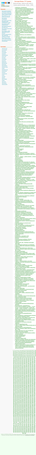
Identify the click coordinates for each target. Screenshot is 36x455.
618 (26, 408)
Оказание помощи (19, 282)
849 (26, 430)
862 (30, 432)
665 (32, 412)
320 (24, 378)
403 (14, 387)
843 (14, 430)
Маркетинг (4, 61)
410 (28, 387)
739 (26, 420)
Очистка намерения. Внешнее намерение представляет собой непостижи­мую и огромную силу (24, 175)
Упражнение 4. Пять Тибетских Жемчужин (24, 11)
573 (24, 403)
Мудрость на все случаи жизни (21, 17)
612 (14, 408)
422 (30, 388)
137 (32, 360)
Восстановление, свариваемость (22, 305)
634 (14, 410)
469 (14, 393)
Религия (3, 72)
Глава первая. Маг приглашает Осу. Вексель (24, 161)
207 (18, 367)
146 (28, 361)
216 (14, 368)
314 (34, 377)
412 (32, 387)
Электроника (4, 84)
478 (32, 393)
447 (14, 391)
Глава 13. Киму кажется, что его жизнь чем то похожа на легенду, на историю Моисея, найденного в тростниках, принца (25, 94)
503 (16, 397)
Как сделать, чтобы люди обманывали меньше (6, 31)
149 (34, 361)
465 (28, 392)
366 (28, 383)
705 (24, 416)
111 (24, 358)
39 (21, 352)
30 (30, 351)
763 (30, 422)
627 (22, 409)
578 (34, 403)
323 (30, 378)
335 (32, 379)
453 (26, 391)
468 (34, 392)
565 (30, 402)
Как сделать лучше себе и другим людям (6, 38)
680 (18, 414)
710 (34, 416)
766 (14, 423)
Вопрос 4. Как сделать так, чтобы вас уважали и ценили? (6, 35)
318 (20, 378)
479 (34, 393)
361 (18, 383)
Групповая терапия (19, 148)
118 (16, 359)
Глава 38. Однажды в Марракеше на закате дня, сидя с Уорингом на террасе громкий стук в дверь (25, 193)
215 (34, 367)
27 (26, 351)
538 (20, 400)
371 (16, 384)
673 (26, 413)
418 (22, 388)
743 (34, 420)
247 (32, 371)
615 (20, 408)
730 (30, 418)
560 (20, 402)
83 (19, 355)
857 (20, 432)
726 (22, 418)
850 (28, 430)
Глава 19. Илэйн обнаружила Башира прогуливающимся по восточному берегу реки (25, 28)
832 (14, 429)
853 (34, 430)
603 (18, 406)
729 (28, 418)
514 (16, 398)
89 (29, 355)
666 (34, 412)
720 (32, 417)
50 (15, 353)
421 (28, 388)
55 (22, 353)
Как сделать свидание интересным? (6, 41)
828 (28, 428)
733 (14, 420)
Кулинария (4, 59)
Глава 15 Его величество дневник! (22, 115)
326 (14, 379)
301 (30, 376)
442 (26, 390)
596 (26, 405)
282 (14, 375)
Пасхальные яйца (19, 312)
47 (33, 352)
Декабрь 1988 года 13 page (21, 23)
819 (32, 427)
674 (28, 413)
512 (34, 397)
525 (16, 399)
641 (28, 410)
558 (16, 402)
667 (14, 413)
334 (30, 379)
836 (22, 429)
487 (28, 395)
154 (22, 362)
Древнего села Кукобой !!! (20, 47)
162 (16, 363)
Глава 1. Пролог (18, 83)
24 (21, 351)
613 (16, 408)
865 (23, 433)
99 (22, 356)
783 (26, 424)
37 (18, 352)
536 (16, 400)
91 (32, 355)
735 (18, 420)
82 (18, 355)
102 (28, 356)
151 (16, 362)
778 (16, 424)
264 (22, 373)
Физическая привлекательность (22, 102)
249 (14, 372)
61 (32, 353)
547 (16, 401)
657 (16, 412)
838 (26, 429)
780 (20, 424)
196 (18, 366)
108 (18, 358)
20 (15, 351)
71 (24, 354)
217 (16, 368)
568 (14, 403)
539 (22, 400)
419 (24, 388)
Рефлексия (17, 246)
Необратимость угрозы (20, 182)
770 (22, 423)
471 (18, 393)
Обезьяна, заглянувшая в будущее (22, 145)
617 (24, 408)
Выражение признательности (21, 237)
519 (26, 398)
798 (34, 425)
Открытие (17, 151)
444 (30, 390)
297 (22, 376)
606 (24, 406)
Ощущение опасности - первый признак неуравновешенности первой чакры (23, 274)
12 (26, 350)
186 (20, 365)
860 (26, 432)
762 (28, 422)
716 (24, 417)
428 (20, 389)
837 (24, 429)
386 (24, 385)
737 (22, 420)
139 (14, 361)
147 (30, 361)
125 (30, 359)
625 (18, 409)
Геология (4, 53)
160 (34, 362)
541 (26, 400)
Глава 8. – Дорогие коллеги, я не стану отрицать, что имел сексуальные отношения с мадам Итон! (25, 262)
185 (18, 365)
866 (25, 433)
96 (17, 356)
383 (18, 385)
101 (26, 356)
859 (24, 432)
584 (24, 404)
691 (18, 415)
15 (30, 350)
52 (18, 353)
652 (28, 411)
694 (24, 415)
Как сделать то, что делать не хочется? (6, 16)
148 (32, 361)
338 (16, 380)
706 (26, 416)
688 (34, 414)
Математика (4, 63)
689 (14, 415)
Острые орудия (18, 108)
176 (22, 364)
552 (26, 401)
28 (27, 351)
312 (30, 377)
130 (18, 360)
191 (30, 365)
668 (16, 413)
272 (16, 374)
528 (22, 399)
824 (20, 428)
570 (18, 403)
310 (26, 377)
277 (26, 374)
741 (30, 420)
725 (20, 418)
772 (26, 423)
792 (22, 425)
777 (14, 424)
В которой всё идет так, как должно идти (24, 121)
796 (30, 425)
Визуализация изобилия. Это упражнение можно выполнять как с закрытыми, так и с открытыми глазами (25, 68)
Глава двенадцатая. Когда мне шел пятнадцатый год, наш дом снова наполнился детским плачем (25, 110)
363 (22, 383)
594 (22, 405)
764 (32, 422)
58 (27, 353)
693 (22, 415)
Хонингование (18, 337)
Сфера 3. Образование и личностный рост (24, 289)
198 (22, 366)
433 (30, 389)
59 (29, 353)
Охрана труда (5, 67)
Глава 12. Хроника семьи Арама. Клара (23, 106)
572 (22, 403)
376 (26, 384)
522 (32, 398)
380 (34, 384)
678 (14, 414)
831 (34, 428)
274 (20, 374)
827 (26, 428)
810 (14, 427)
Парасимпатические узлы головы (22, 99)
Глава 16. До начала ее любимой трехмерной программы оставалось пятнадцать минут (25, 172)
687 (32, 414)
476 (28, 393)
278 (28, 374)
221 (24, 368)
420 (26, 388)
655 (34, 411)
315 (14, 378)
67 (18, 354)
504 (18, 397)
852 (32, 430)
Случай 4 (17, 122)
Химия (3, 80)
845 (18, 430)
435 (34, 389)
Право (3, 68)
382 (16, 385)
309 (24, 377)
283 (16, 375)
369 (34, 383)
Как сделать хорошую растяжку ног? (6, 27)
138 (34, 360)
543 (30, 400)
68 (19, 354)
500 (32, 396)
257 (30, 372)
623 (14, 409)
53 (19, 353)
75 (30, 354)
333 (28, 379)
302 (32, 376)
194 (14, 366)
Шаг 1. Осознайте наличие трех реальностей (25, 295)
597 (28, 405)
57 (26, 353)
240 (18, 371)
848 (24, 430)
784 (28, 424)
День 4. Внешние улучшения (21, 152)
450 (20, 391)
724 (18, 418)
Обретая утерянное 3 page (21, 284)
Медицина (4, 64)
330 (22, 379)
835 (20, 429)
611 (34, 406)
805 (26, 426)
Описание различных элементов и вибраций (24, 195)
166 (24, 363)
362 (20, 383)
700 (14, 416)
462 (22, 392)
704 (22, 416)
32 (33, 351)
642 (30, 410)
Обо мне (17, 238)
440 (22, 390)
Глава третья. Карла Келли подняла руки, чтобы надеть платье (24, 113)
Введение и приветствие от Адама (23, 277)
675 (30, 413)
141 (18, 361)
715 (22, 417)
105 (34, 356)
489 (32, 395)
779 (18, 424)
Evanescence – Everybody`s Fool (22, 235)
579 (14, 404)
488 (30, 395)
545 (34, 400)
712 (16, 417)
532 (30, 399)
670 (20, 413)
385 (22, 385)
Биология (4, 51)
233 (26, 370)
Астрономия (4, 49)
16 (32, 350)
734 (16, 420)
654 (32, 411)
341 (22, 380)
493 (18, 396)
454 (28, 391)
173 (16, 364)
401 (32, 386)
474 (24, 393)
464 (26, 392)
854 (14, 432)
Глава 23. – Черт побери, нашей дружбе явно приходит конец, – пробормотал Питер (25, 30)
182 (34, 364)
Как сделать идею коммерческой (5, 24)
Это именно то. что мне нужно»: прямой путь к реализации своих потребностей (25, 164)
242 (22, 371)
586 (28, 404)
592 (18, 405)
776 (34, 423)
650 (24, 411)
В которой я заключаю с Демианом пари (23, 116)
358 (34, 381)
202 (30, 366)
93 (35, 355)
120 (20, 359)
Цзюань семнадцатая (19, 336)
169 (30, 363)
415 (16, 388)
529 (24, 399)
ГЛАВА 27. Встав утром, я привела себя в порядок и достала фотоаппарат (24, 13)
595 (24, 405)
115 (32, 358)
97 (18, 356)
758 (20, 422)
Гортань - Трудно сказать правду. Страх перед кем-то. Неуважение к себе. (25, 59)
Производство (5, 69)
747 (20, 421)
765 (34, 422)
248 (34, 371)
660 (22, 412)
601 (14, 406)
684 (26, 414)
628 (24, 409)
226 (34, 368)
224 (30, 368)
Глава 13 (17, 197)
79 (13, 355)
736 (20, 420)
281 (34, 374)
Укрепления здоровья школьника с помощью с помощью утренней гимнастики (25, 136)
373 (20, 384)
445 (32, 390)
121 (22, 359)
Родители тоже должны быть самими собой (24, 253)
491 (14, 396)
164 (20, 363)
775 (32, 423)
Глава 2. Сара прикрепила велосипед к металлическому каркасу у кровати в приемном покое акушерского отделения (25, 42)
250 (16, 372)
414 (14, 388)
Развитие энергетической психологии (23, 297)
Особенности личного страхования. (23, 84)
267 (28, 373)
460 (18, 392)
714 (20, 417)
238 (14, 371)
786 (32, 424)
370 (14, 384)
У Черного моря (18, 50)
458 (14, 392)
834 (18, 429)
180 (30, 364)
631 (30, 409)
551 (24, 401)
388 (28, 385)
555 (32, 401)
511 (32, 397)
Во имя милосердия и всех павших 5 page (24, 25)
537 (18, 400)
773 (28, 423)
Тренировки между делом (20, 281)
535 (14, 400)
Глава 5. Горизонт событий (21, 81)
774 (30, 423)
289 (28, 375)
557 (14, 402)
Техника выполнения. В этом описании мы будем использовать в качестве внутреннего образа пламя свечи (25, 232)
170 (32, 363)
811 (16, 427)
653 (30, 411)
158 (30, 362)
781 (22, 424)
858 (22, 432)
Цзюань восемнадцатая (20, 334)
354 (26, 381)
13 (27, 350)
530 (26, 399)
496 (24, 396)
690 (16, 415)
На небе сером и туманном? (21, 252)
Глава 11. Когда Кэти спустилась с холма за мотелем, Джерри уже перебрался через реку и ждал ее (25, 154)
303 (34, 376)
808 (32, 426)
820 (34, 427)
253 (22, 372)
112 (26, 358)
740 (28, 420)
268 (30, 373)
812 (18, 427)
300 (28, 376)
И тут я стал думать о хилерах (22, 266)
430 (24, 389)
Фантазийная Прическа (20, 40)
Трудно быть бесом (19, 105)
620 (30, 408)
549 (20, 401)
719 (30, 417)
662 (26, 412)
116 (34, 358)
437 (16, 390)
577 (32, 403)
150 (14, 362)
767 (16, 423)
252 (20, 372)
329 (20, 379)
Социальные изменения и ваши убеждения (24, 48)
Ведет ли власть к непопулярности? (23, 327)
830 (32, 428)
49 (13, 353)
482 (18, 395)
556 (34, 401)
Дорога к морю (18, 302)
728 (26, 418)
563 (26, 402)
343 (26, 380)
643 (32, 410)
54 (21, 353)
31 (32, 351)
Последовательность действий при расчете (25, 85)
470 (16, 393)
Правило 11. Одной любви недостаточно (24, 256)
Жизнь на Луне (18, 86)
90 (30, 355)
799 (14, 426)
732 (34, 418)
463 (24, 392)
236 (32, 370)
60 (30, 353)
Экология (4, 81)
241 (20, 371)
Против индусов (18, 159)
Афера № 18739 (18, 149)
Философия (4, 79)
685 (28, 414)
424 (34, 388)
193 (34, 365)
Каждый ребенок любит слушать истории (24, 188)
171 (34, 363)
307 (20, 377)
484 (22, 395)
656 (14, 412)
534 (34, 399)
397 (24, 386)
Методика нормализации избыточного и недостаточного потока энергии (24, 132)
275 (22, 374)
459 (16, 392)
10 (22, 350)
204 (34, 366)
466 (30, 392)
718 (28, 417)
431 (26, 389)
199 (24, 366)
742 (32, 420)
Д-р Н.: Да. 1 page (19, 98)
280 (32, 374)
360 (16, 383)
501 (34, 396)
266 (26, 373)
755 (14, 422)
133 (24, 360)
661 (24, 412)
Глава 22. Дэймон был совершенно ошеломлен (25, 245)
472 (20, 393)
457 (34, 391)
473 (22, 393)
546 (14, 401)
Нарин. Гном (17, 16)
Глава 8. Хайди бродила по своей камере (23, 103)
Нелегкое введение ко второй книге (23, 222)
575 (28, 403)
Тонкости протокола (19, 204)
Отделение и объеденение (21, 7)
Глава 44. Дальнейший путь (21, 324)
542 (28, 400)
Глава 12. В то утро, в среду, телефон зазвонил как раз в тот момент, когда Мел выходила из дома (24, 56)
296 (20, 376)
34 (13, 352)
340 (20, 380)
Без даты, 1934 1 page (20, 104)
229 (18, 370)
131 (20, 360)
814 (22, 427)
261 (16, 373)
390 (32, 385)
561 (22, 402)
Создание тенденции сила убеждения (23, 34)
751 (28, 421)
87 (26, 355)
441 (24, 390)
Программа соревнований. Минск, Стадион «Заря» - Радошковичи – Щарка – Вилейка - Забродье (24, 45)
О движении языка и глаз (20, 338)
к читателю (17, 276)
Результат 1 (18, 158)
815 (24, 427)
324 (32, 378)
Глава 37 (17, 241)
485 (24, 395)
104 (32, 356)
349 (16, 381)
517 (22, 398)
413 (34, 387)
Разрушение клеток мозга (20, 290)
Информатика (5, 55)
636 (18, 410)
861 (28, 432)
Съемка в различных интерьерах (22, 142)
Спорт (3, 75)
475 (26, 393)
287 (24, 375)
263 (20, 373)
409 (26, 387)
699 (34, 415)
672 (24, 413)
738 (24, 420)
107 (16, 358)
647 (18, 411)
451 (22, 391)
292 (34, 375)
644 (34, 410)
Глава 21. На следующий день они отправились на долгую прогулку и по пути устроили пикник (25, 53)
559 (18, 402)
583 (22, 404)
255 (26, 372)
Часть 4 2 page (18, 258)
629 (26, 409)
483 (20, 395)
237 (34, 370)
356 (30, 381)
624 (16, 409)
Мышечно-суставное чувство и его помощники (25, 339)
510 (30, 397)
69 (21, 354)
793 (24, 425)
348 (14, 381)
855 (16, 432)
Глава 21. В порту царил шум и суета (23, 299)
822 (16, 428)
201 (28, 366)
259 (34, 372)
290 (30, 375)
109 (20, 358)
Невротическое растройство (21, 24)
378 (30, 384)
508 (26, 397)
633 (34, 409)
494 (20, 396)
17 (33, 350)
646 (16, 411)
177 (24, 364)
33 (35, 351)
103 (30, 356)
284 (18, 375)
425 (14, 389)
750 (26, 421)
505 (20, 397)
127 (34, 359)
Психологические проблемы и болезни (23, 239)
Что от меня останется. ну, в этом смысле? (25, 124)
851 (30, 430)
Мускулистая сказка (19, 291)
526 (18, 399)
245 (28, 371)
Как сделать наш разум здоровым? (7, 29)
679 (16, 414)
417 (20, 388)
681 (20, 414)
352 (22, 381)
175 (20, 364)
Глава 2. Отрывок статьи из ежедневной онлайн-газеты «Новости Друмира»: (24, 134)
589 (34, 404)
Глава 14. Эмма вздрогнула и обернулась (24, 247)
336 (34, 379)
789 (16, 425)
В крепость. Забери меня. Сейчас (22, 82)
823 (18, 428)
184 (16, 365)
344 (28, 380)
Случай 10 (17, 120)
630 (28, 409)
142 (20, 361)
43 (27, 352)
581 (18, 404)
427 (18, 389)
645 (14, 411)
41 (24, 352)
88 (27, 355)
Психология (4, 71)
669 (18, 413)
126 (32, 359)
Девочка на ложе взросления (21, 49)
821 (14, 428)
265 (24, 373)
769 (20, 423)
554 (30, 401)
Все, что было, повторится (21, 20)
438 (18, 390)
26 (24, 351)
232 (24, 370)
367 (30, 383)
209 (22, 367)
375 (24, 384)
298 (24, 376)
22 (18, 351)
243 (24, 371)
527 (20, 399)
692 (20, 415)
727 (24, 418)
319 (22, 378)
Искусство (4, 56)
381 (14, 385)
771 (24, 423)
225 (32, 368)
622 (34, 408)
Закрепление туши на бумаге (21, 331)
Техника (3, 76)
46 (32, 352)
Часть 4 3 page (18, 259)
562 (24, 402)
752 (30, 421)
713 (18, 417)
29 (29, 351)
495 (22, 396)
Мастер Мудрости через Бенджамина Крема (24, 141)
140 (16, 361)
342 (24, 380)
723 (16, 418)
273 (18, 374)
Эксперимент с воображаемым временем (24, 54)
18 (35, 350)
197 (20, 366)
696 (28, 415)
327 (16, 379)
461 (20, 392)
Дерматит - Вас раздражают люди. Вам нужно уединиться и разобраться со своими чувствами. (25, 61)
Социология (4, 73)
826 (24, 428)
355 (28, 381)
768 (18, 423)
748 (22, 421)
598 (30, 405)
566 (32, 402)
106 (14, 358)
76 (32, 354)
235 (30, 370)
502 (14, 397)
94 (14, 356)
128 (14, 360)
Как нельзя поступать (20, 251)
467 (32, 392)
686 (30, 414)
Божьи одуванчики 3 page (20, 296)
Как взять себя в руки (20, 288)
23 (19, 351)
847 (22, 430)
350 (18, 381)
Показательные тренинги (21, 196)
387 (26, 385)
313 (32, 377)
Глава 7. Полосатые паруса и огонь (22, 130)
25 (22, 351)
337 (14, 380)
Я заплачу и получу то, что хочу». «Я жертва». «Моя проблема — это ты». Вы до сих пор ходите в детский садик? (25, 78)
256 (28, 372)
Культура (4, 60)
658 (18, 412)
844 (16, 430)
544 (32, 400)
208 (20, 367)
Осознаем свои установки (20, 228)
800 (16, 426)
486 (26, 395)
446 (34, 390)
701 (16, 416)
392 (14, 386)
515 (18, 398)
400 (30, 386)
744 (14, 421)
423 (32, 388)
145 (26, 361)
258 (32, 372)
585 (26, 404)
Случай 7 (17, 117)
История (3, 57)
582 (20, 404)
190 (28, 365)
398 (26, 386)
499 (30, 396)
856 (18, 432)
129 (16, 360)
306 (18, 377)
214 (32, 367)
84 (21, 355)
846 (20, 430)
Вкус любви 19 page (19, 140)
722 (14, 418)
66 (16, 354)
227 (14, 370)
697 (30, 415)
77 (33, 354)
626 (20, 409)
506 (22, 397)
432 (28, 389)
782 (24, 424)
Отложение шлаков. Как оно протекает (24, 31)
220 (22, 368)
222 (26, 368)
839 (28, 429)
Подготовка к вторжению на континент (24, 18)
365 (26, 383)
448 (16, 391)
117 (14, 359)
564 (28, 402)
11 (24, 350)
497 (26, 396)
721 (34, 417)
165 (22, 363)
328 (18, 379)
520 (28, 398)
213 (30, 367)
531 (28, 399)
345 (30, 380)
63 (35, 353)
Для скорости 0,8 (19, 123)
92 (33, 355)
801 (18, 426)
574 (26, 403)
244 (26, 371)
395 (20, 386)
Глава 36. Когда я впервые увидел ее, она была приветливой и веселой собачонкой (25, 178)
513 (14, 398)
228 (16, 370)
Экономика (4, 83)
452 (24, 391)
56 (24, 353)
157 (28, 362)
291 (32, 375)
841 (32, 429)
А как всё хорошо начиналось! (21, 15)
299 (26, 376)
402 (34, 386)
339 (18, 380)
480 (14, 395)
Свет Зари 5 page (19, 223)
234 (28, 370)
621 (32, 408)
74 (29, 354)
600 (34, 405)
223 (28, 368)
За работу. (17, 234)
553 (28, 401)
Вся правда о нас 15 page (20, 91)
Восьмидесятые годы (20, 230)
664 (30, 412)
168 (28, 363)
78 (35, 354)
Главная (2, 4)
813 (20, 427)
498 (28, 396)
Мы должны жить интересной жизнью (23, 80)
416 (18, 388)
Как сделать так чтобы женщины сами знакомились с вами (6, 21)
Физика (3, 77)
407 (22, 387)
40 (22, 352)
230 (20, 370)
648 (20, 411)
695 (26, 415)
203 (32, 366)
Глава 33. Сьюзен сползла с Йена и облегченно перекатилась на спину (25, 268)
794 (26, 425)
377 (28, 384)
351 (20, 381)
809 (34, 426)
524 (14, 399)
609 (30, 406)
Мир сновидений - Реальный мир (22, 283)
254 (24, 372)
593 (20, 405)
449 (18, 391)
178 (26, 364)
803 (22, 426)
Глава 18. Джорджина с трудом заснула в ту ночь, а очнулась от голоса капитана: (24, 226)
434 (32, 389)
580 (16, 404)
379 (32, 384)
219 (20, 368)
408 (24, 387)
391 (34, 385)
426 (16, 389)
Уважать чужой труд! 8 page (21, 186)
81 (16, 355)
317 (18, 378)
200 (26, 366)
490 (34, 395)
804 (24, 426)
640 (26, 410)
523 (34, 398)
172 (14, 364)
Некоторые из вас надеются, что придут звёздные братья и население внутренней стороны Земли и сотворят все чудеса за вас (25, 279)
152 (18, 362)
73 (27, 354)
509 (28, 397)
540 (24, 400)
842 (34, 429)
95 (15, 356)
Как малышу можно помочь (21, 107)
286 (22, 375)
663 (28, 412)
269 (32, 373)
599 (32, 405)
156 (26, 362)
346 (32, 380)
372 (18, 384)
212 (28, 367)
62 (33, 353)
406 (20, 387)
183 (14, 365)
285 (20, 375)
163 (18, 363)
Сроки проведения (19, 160)
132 (22, 360)
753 (32, 421)
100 (24, 356)
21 (16, 351)
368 (32, 383)
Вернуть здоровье (19, 229)
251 (18, 372)
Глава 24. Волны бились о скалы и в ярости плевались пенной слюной (24, 301)
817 (28, 427)
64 (13, 354)
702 (18, 416)
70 (22, 354)
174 (18, 364)
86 (24, 355)
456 (32, 391)
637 (20, 410)
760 (24, 422)
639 (24, 410)
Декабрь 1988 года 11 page (21, 21)
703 (20, 416)
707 (28, 416)
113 (28, 358)
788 (14, 425)
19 (13, 351)
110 (22, 358)
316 (16, 378)
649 (22, 411)
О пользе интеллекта (20, 217)
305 (16, 377)
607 (26, 406)
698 (32, 415)
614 (18, 408)
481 (16, 395)
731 (32, 418)
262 (18, 373)
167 (26, 363)
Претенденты (18, 189)
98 (20, 356)
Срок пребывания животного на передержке (24, 244)
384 (20, 385)
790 (18, 425)
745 (16, 421)
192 (32, 365)
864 (34, 432)
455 (30, 391)
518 (24, 398)
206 (16, 367)
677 (34, 413)
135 (28, 360)
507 (24, 397)
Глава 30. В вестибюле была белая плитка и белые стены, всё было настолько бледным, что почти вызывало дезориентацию (24, 341)
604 (20, 406)
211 (26, 367)
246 (30, 371)
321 (26, 378)
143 (22, 361)
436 (14, 390)
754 (34, 421)
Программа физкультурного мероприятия (24, 185)
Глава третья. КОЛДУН (20, 227)
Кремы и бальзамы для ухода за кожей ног (24, 330)
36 (16, 352)
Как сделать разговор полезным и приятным (6, 12)
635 (16, 410)
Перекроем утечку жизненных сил (22, 240)
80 (15, 355)
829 (30, 428)
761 (26, 422)
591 (16, 405)
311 (28, 377)
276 (24, 374)
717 (26, 417)
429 (22, 389)
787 (34, 424)
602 (16, 406)
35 (15, 352)
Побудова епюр (18, 101)
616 (22, 408)
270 (34, 373)
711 (14, 417)
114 (30, 358)
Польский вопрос (18, 19)
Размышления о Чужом (20, 264)
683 (24, 414)
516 (20, 398)
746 (18, 421)
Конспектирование (19, 198)
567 (34, 402)
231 (22, 370)
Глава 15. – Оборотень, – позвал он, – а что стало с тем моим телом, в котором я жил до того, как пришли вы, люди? (25, 180)
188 (24, 365)
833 (16, 429)
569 (16, 403)
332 (26, 379)
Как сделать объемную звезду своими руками (6, 14)
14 (29, 350)
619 (28, 408)
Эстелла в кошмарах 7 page (21, 257)
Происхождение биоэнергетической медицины (25, 311)
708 (30, 416)
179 (28, 364)
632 (32, 409)
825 (22, 428)
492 (16, 396)
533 (32, 399)
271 (14, 374)
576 (30, 403)
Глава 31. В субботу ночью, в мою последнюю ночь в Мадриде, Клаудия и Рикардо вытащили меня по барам (25, 38)
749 (24, 421)
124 (28, 359)
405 (18, 387)
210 (24, 367)
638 (22, 410)
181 (32, 364)
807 (30, 426)
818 (30, 427)
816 (26, 427)
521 (30, 398)
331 (24, 379)
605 (22, 406)
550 (22, 401)
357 (32, 381)
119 (18, 359)
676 (32, 413)
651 (26, 411)
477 (30, 393)
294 (16, 376)
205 (14, 367)
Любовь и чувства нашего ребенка (22, 92)
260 (14, 373)
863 (32, 432)
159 (32, 362)
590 (14, 405)
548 (18, 401)
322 (28, 378)
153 (20, 362)
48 (35, 352)
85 (22, 355)
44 (29, 352)
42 (26, 352)
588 (32, 404)
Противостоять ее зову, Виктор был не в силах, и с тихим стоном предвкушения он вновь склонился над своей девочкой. (24, 9)
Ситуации (17, 35)
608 (28, 406)
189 (26, 365)
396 (22, 386)
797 (32, 425)
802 (20, 426)
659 (20, 412)
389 (30, 385)
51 (16, 353)
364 (24, 383)
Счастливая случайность (20, 210)
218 (18, 368)
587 (30, 404)
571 (20, 403)
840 (30, 429)
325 (34, 378)
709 (32, 416)
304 (14, 377)
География (4, 52)
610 (32, 406)
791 (20, 425)
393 (16, 386)
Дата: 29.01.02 (18, 294)
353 (24, 381)
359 (14, 383)
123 (26, 359)
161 (14, 363)
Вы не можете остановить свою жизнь (23, 265)
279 (30, 374)
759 (22, 422)
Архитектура (4, 48)
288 (26, 375)
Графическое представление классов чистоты (25, 64)
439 (20, 390)
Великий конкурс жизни (20, 343)
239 (16, 371)
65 (15, 354)
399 (28, 386)
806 (28, 426)
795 (28, 425)
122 (24, 359)
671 (22, 413)
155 (24, 362)
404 (16, 387)
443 (28, 390)
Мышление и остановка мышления (22, 22)
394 (18, 386)
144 (24, 361)
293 (14, 376)
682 (22, 414)
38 (19, 352)
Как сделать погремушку (4, 19)
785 (30, 424)
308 (22, 377)
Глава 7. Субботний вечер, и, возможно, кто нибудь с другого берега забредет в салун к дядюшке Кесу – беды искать (24, 89)
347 (34, 380)
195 (16, 366)
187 (22, 365)
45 (30, 352)
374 (22, 384)
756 (16, 422)
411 (30, 387)
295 (18, 376)
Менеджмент (4, 65)
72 (26, 354)
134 (26, 360)
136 (30, 360)
